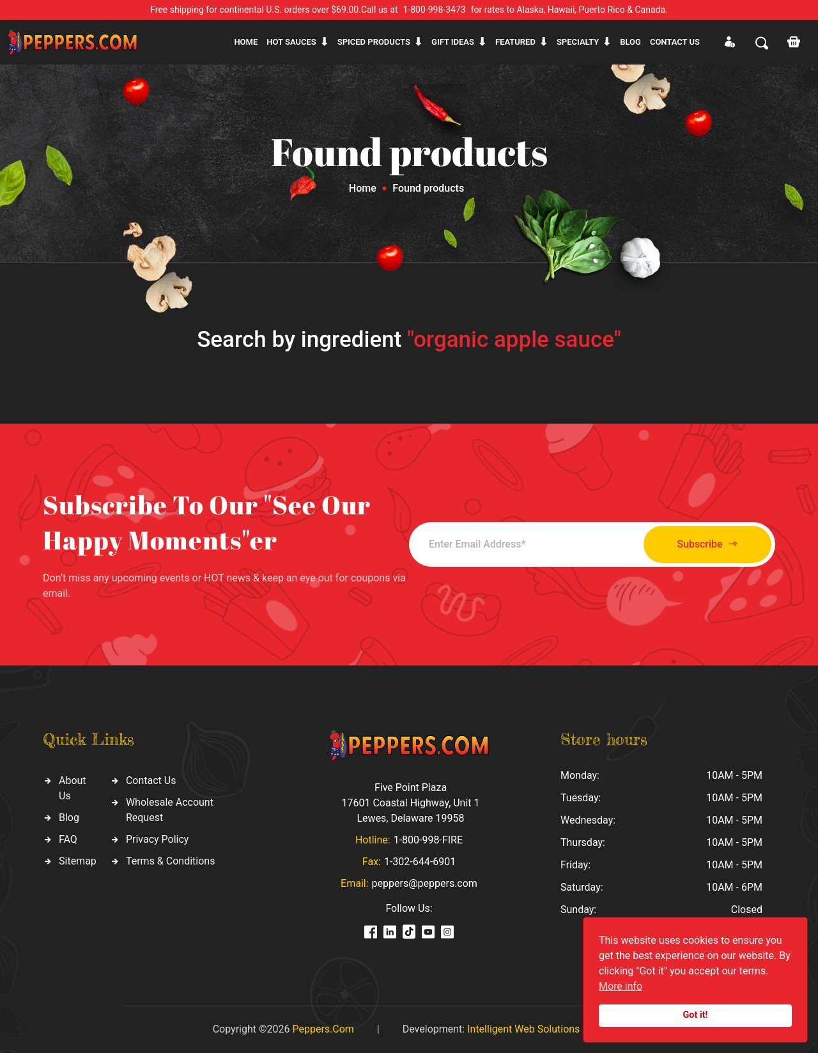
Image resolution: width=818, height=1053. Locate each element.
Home (246, 42)
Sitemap (77, 861)
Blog (630, 42)
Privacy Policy (157, 839)
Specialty (578, 42)
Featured (515, 42)
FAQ (68, 839)
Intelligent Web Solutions (523, 1029)
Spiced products (373, 42)
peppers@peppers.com (424, 883)
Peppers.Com (322, 1029)
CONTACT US (675, 42)
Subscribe (704, 544)
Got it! (695, 1015)
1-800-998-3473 (434, 9)
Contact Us (151, 780)
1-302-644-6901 (420, 862)
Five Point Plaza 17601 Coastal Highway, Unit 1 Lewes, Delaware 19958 (410, 802)
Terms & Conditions (170, 861)
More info (620, 986)
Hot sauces (291, 42)
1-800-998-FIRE (428, 840)
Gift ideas (452, 42)
